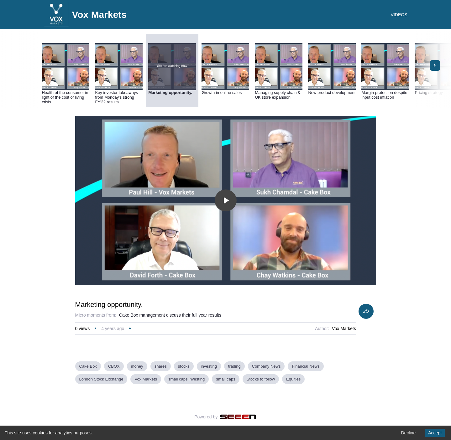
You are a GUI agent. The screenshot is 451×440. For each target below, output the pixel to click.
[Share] (366, 311)
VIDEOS (399, 14)
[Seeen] (238, 417)
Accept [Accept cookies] (435, 432)
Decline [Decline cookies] (408, 432)
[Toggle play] (226, 200)
